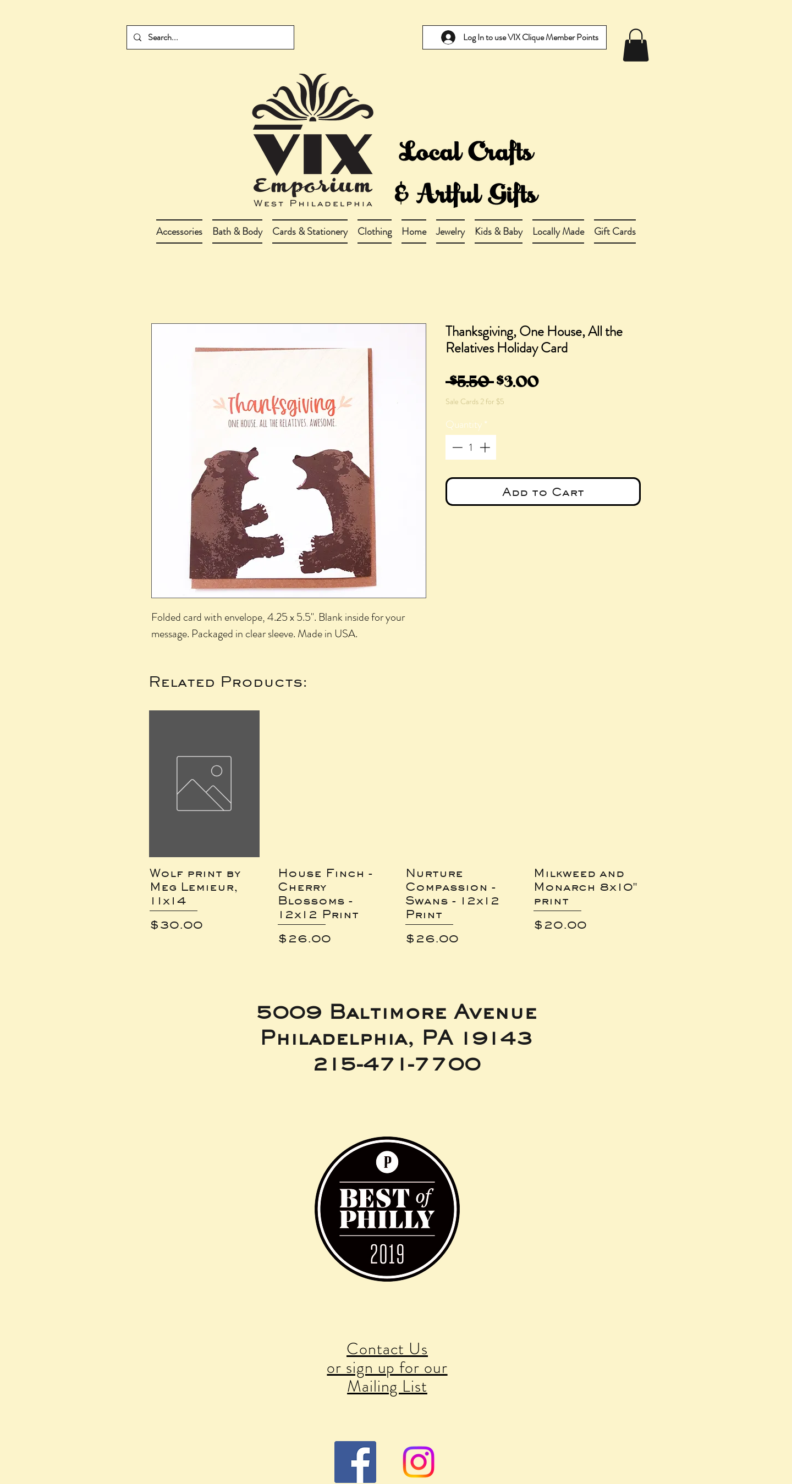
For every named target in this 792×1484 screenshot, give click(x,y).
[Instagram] (418, 1462)
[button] (237, 231)
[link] (636, 45)
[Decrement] (456, 447)
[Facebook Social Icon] (355, 1462)
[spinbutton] (471, 447)
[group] (396, 828)
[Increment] (486, 447)
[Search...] (209, 37)
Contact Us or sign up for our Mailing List (387, 1367)
